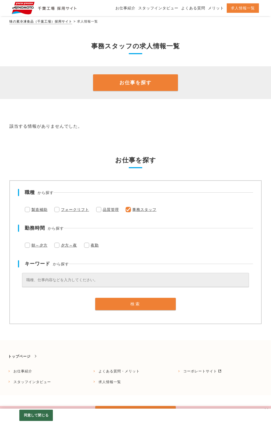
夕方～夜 (69, 245)
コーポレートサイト (200, 371)
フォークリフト (75, 209)
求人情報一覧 (109, 382)
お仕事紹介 (22, 371)
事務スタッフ (144, 209)
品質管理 (111, 209)
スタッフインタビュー (32, 382)
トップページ (19, 356)
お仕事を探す (135, 82)
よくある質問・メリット (119, 371)
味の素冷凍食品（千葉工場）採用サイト (40, 21)
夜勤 (95, 245)
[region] (135, 419)
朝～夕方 (39, 245)
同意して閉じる (36, 415)
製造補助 (39, 209)
